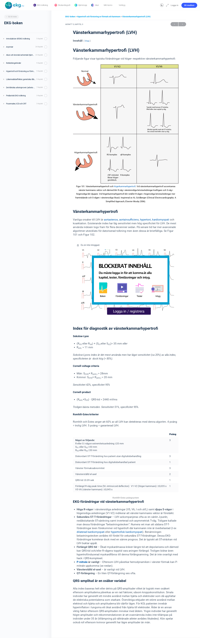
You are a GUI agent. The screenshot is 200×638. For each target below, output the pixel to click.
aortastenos (111, 219)
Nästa (182, 24)
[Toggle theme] (162, 5)
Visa (87, 41)
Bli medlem (189, 5)
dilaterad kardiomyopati (91, 532)
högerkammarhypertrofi (125, 186)
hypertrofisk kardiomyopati (126, 532)
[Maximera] (167, 5)
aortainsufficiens (129, 219)
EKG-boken (70, 16)
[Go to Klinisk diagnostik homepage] (14, 5)
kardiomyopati (160, 219)
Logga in (174, 5)
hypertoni (145, 219)
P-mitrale (82, 562)
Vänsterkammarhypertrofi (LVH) (136, 16)
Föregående (174, 24)
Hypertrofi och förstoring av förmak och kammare (99, 16)
